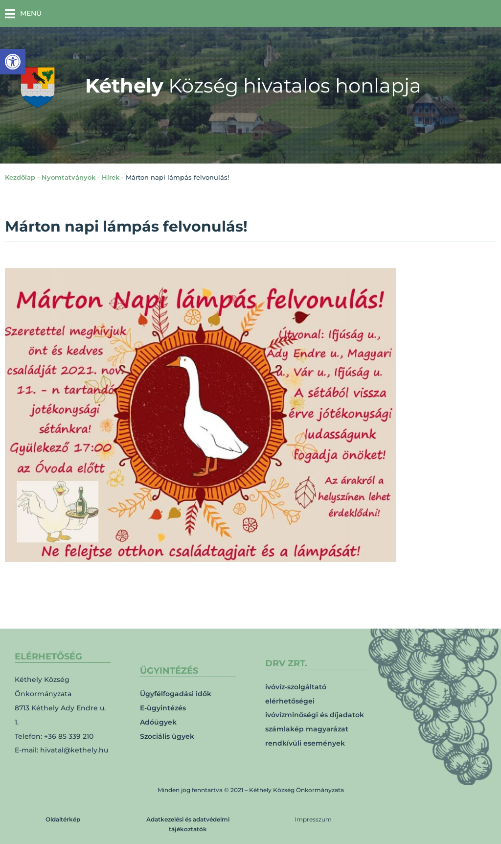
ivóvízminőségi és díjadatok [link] (314, 714)
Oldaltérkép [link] (63, 819)
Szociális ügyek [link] (167, 736)
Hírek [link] (110, 177)
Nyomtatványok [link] (68, 177)
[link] (12, 61)
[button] (23, 13)
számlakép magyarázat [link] (306, 729)
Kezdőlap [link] (20, 177)
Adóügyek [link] (158, 722)
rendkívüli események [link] (305, 743)
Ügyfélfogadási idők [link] (175, 693)
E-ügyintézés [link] (163, 707)
